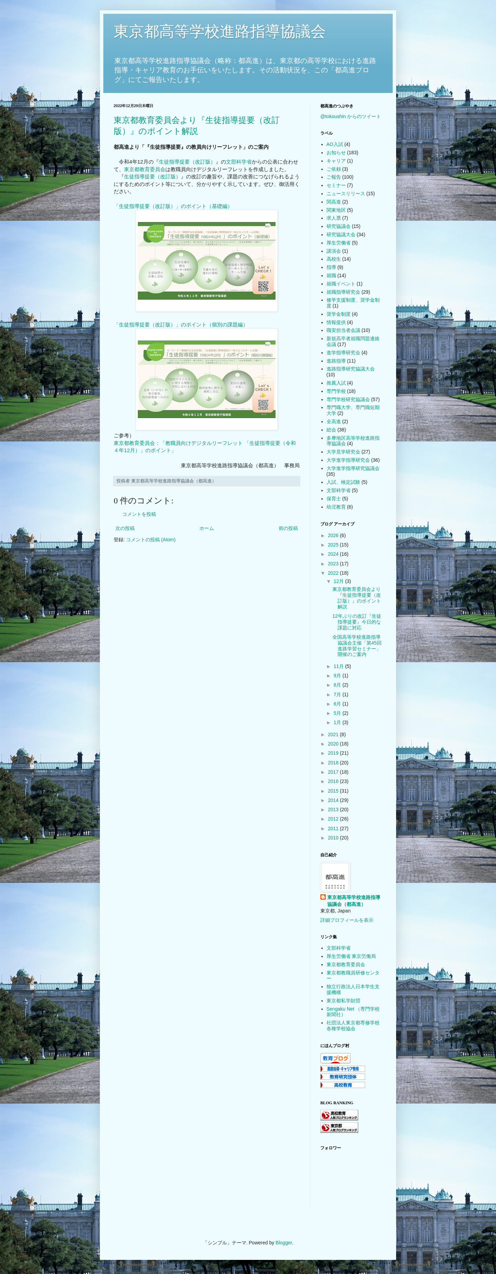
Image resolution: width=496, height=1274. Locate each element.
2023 (334, 563)
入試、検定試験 (343, 482)
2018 (334, 762)
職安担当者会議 (343, 330)
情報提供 (336, 322)
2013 (334, 809)
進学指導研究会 (343, 352)
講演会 (334, 251)
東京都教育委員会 (144, 169)
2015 (334, 791)
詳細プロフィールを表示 (346, 920)
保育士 (334, 498)
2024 (334, 554)
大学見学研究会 (343, 452)
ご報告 (334, 177)
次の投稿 (125, 528)
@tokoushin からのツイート (350, 116)
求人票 (334, 218)
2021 (334, 734)
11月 (339, 666)
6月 (337, 704)
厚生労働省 (339, 243)
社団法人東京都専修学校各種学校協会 (353, 1025)
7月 (337, 694)
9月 (337, 675)
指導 (331, 267)
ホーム (206, 528)
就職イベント (341, 283)
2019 (334, 753)
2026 (334, 535)
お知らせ (336, 152)
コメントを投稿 (139, 514)
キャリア (336, 161)
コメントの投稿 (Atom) (151, 539)
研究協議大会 (341, 234)
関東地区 (336, 210)
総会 (331, 429)
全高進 (334, 421)
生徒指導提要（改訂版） (187, 162)
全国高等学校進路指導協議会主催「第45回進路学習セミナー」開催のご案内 (357, 645)
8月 (337, 685)
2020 (334, 743)
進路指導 (336, 361)
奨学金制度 (339, 314)
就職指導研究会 (343, 292)
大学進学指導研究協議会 (353, 468)
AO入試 (335, 144)
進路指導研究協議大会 (351, 369)
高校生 (334, 259)
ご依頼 (334, 169)
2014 (334, 800)
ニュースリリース (346, 193)
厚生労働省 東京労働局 (351, 956)
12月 (339, 581)
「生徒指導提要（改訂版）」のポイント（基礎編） (173, 206)
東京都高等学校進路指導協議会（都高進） (353, 901)
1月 (337, 722)
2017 (334, 772)
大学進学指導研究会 (348, 460)
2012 (334, 819)
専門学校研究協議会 (348, 399)
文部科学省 (239, 162)
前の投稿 (288, 528)
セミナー (336, 185)
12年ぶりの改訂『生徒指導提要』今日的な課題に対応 (356, 621)
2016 (334, 781)
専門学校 (336, 391)
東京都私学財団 (343, 1000)
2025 (334, 544)
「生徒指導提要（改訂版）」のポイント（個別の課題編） (181, 324)
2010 (334, 837)
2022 (334, 573)
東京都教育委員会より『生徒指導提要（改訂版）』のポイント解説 (356, 597)
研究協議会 (339, 226)
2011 (334, 828)
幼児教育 (336, 507)
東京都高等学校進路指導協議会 (220, 31)
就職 (331, 275)
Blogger (284, 1242)
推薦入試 (336, 383)
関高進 (334, 202)
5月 (337, 713)
